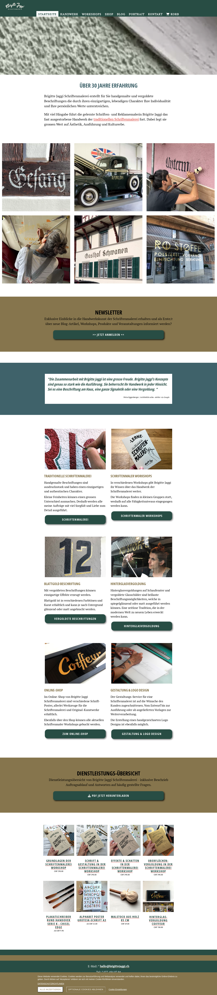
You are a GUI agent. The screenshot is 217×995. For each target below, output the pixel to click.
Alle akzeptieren (50, 989)
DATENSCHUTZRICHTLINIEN (51, 984)
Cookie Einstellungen (118, 989)
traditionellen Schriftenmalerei (116, 119)
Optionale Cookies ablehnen (85, 989)
